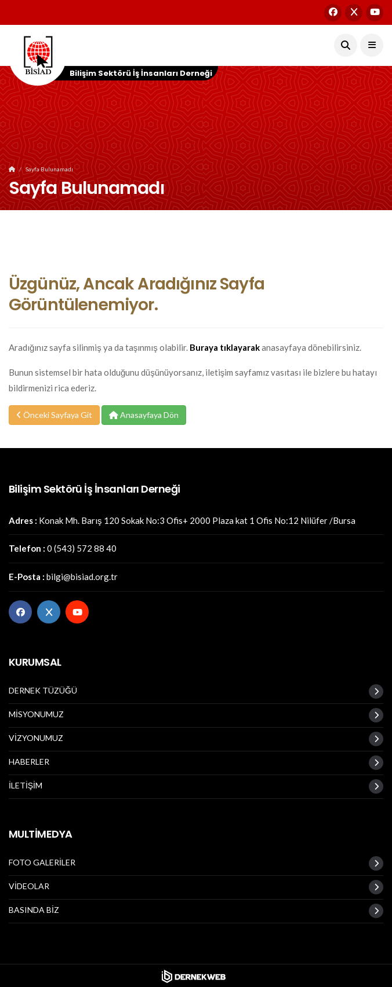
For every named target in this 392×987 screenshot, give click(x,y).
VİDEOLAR (29, 886)
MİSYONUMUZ (36, 714)
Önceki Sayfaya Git (54, 415)
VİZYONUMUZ (36, 738)
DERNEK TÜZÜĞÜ (43, 690)
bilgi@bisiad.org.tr (82, 576)
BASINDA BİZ (34, 910)
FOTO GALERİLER (42, 862)
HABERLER (29, 761)
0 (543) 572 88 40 (82, 548)
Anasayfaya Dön (144, 415)
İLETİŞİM (25, 785)
